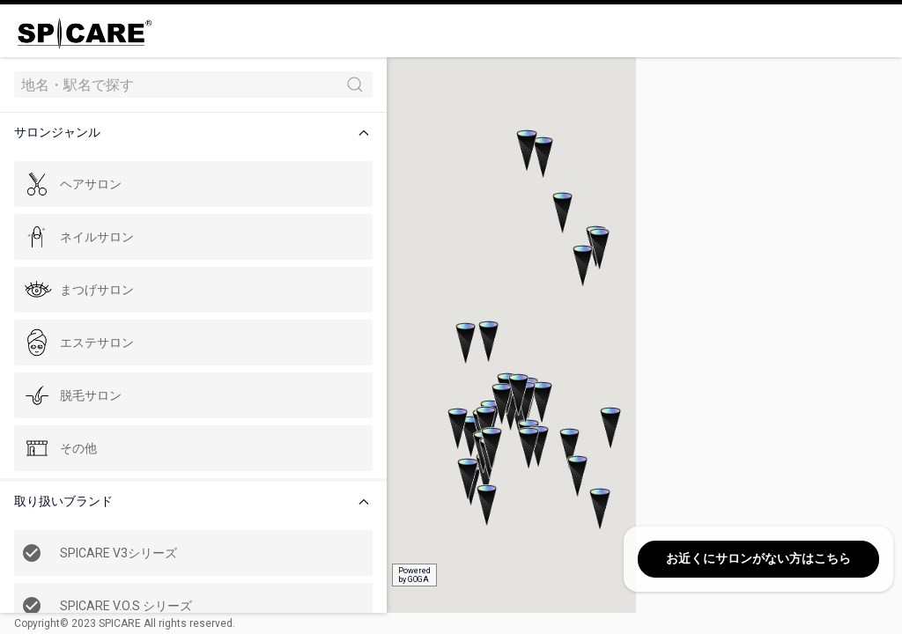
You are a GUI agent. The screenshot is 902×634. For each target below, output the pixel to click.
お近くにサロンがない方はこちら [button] (758, 558)
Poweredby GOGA (327, 575)
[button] (153, 132)
